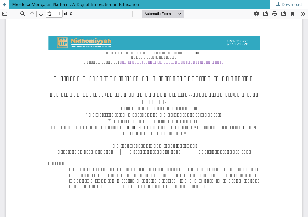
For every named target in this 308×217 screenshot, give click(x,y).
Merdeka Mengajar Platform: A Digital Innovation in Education (75, 4)
